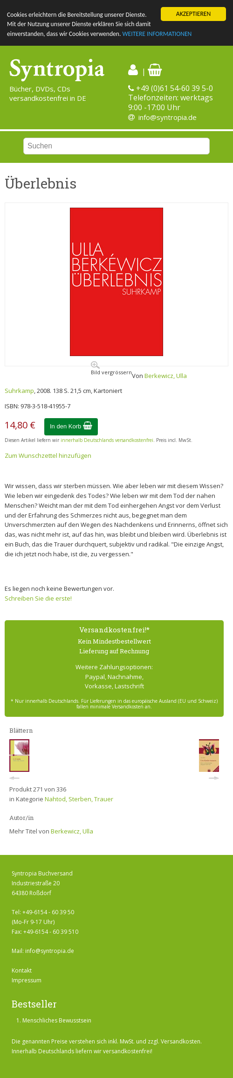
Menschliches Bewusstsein (56, 1020)
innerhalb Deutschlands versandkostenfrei (107, 440)
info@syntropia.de (167, 117)
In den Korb (71, 426)
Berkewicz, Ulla (165, 375)
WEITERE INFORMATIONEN (157, 34)
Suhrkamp (19, 390)
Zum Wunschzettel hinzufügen (48, 455)
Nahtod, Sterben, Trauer (79, 799)
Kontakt (22, 970)
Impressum (26, 980)
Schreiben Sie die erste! (38, 598)
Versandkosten (180, 1041)
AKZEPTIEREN (193, 14)
